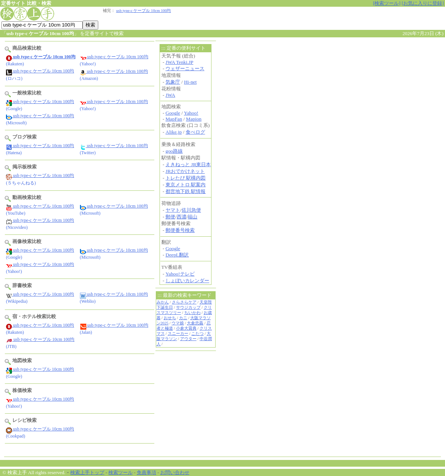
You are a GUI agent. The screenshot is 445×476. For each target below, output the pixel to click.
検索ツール (120, 472)
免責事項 (146, 472)
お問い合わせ (174, 472)
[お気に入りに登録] (423, 3)
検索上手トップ (87, 472)
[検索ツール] (387, 3)
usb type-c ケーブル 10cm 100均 (143, 11)
